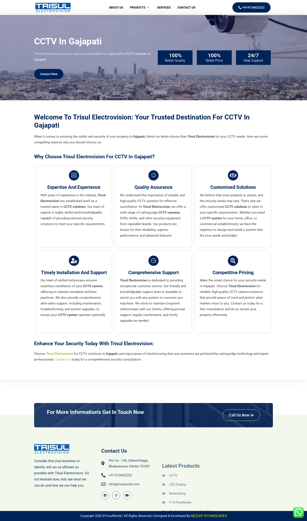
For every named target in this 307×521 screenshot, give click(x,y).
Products (138, 7)
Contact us (63, 359)
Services (165, 7)
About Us (113, 7)
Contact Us (189, 7)
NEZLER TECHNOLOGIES (209, 516)
